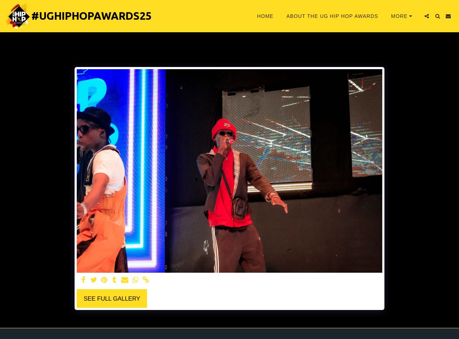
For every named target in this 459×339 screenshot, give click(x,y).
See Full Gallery (112, 298)
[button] (427, 16)
